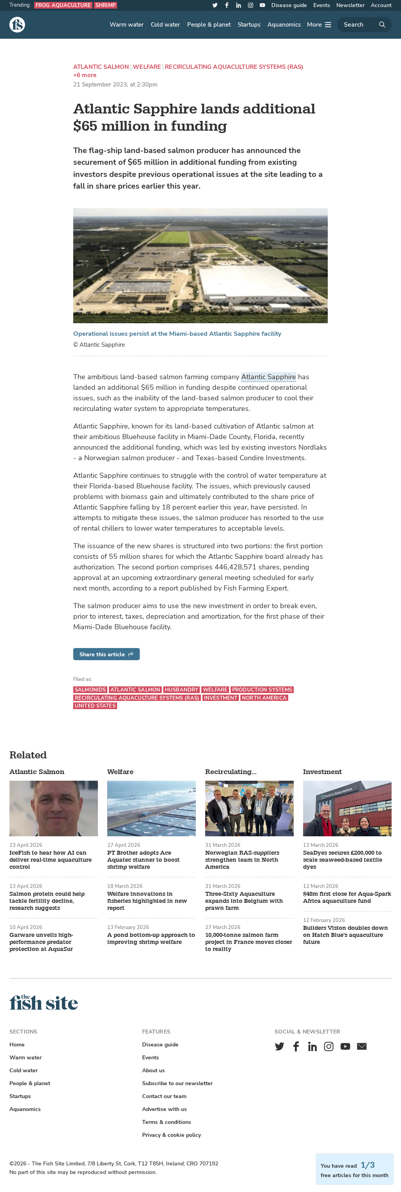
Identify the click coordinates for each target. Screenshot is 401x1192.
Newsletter (350, 5)
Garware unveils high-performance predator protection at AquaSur (41, 942)
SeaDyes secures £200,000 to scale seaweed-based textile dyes (342, 860)
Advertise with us (164, 1109)
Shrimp (106, 5)
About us (153, 1070)
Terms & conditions (166, 1122)
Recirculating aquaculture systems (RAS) (234, 67)
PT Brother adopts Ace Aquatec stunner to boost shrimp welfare (143, 860)
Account (381, 5)
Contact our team (164, 1096)
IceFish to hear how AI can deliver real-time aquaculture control (50, 860)
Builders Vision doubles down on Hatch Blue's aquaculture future (345, 935)
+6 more (84, 75)
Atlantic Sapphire (268, 377)
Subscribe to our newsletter (177, 1083)
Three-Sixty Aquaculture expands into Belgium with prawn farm (244, 901)
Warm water (127, 25)
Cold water (165, 25)
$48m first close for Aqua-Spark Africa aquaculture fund (347, 898)
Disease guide (289, 5)
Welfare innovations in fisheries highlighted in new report (147, 901)
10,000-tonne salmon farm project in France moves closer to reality (248, 942)
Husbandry (181, 689)
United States (95, 705)
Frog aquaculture (63, 5)
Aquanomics (284, 25)
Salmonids (90, 689)
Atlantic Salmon (101, 67)
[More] (319, 24)
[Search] (365, 24)
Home (17, 1044)
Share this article (106, 654)
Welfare (147, 67)
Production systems (262, 689)
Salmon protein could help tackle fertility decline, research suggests (47, 901)
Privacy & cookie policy (171, 1135)
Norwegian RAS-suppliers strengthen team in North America (242, 860)
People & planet (209, 25)
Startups (249, 25)
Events (321, 5)
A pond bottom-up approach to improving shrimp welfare (151, 939)
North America (264, 698)
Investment (220, 698)
